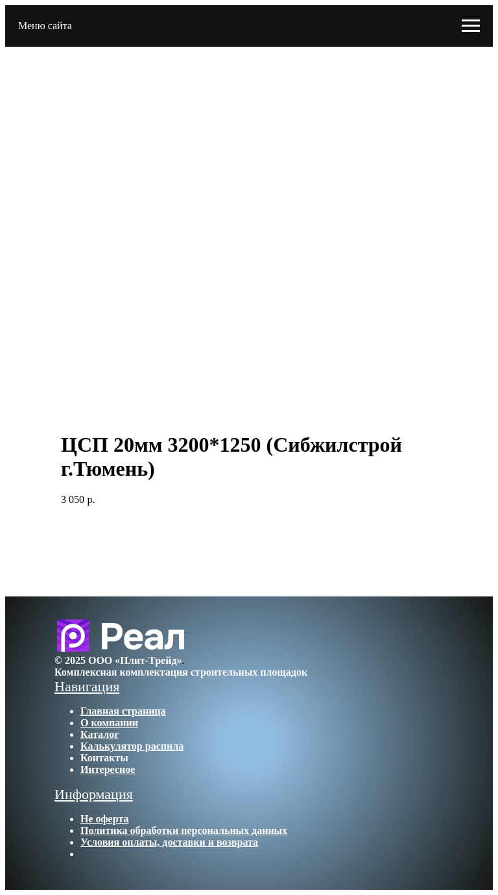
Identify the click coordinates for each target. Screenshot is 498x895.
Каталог (99, 734)
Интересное (107, 769)
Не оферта (104, 818)
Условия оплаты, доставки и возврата (169, 842)
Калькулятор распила (132, 746)
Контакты (104, 757)
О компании (109, 722)
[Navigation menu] (471, 25)
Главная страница (123, 711)
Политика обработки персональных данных (183, 830)
